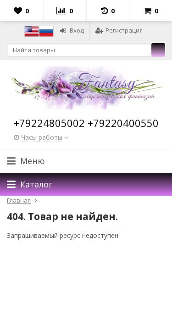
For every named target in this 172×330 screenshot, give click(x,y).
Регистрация (119, 30)
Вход (72, 30)
